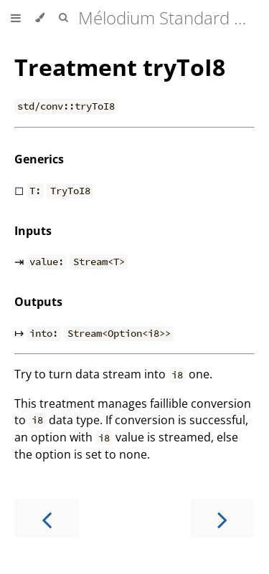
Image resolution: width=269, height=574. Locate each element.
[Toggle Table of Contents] (16, 18)
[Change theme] (40, 18)
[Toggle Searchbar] (63, 18)
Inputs (33, 231)
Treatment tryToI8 (119, 67)
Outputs (38, 302)
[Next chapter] (222, 518)
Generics (39, 159)
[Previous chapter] (46, 518)
